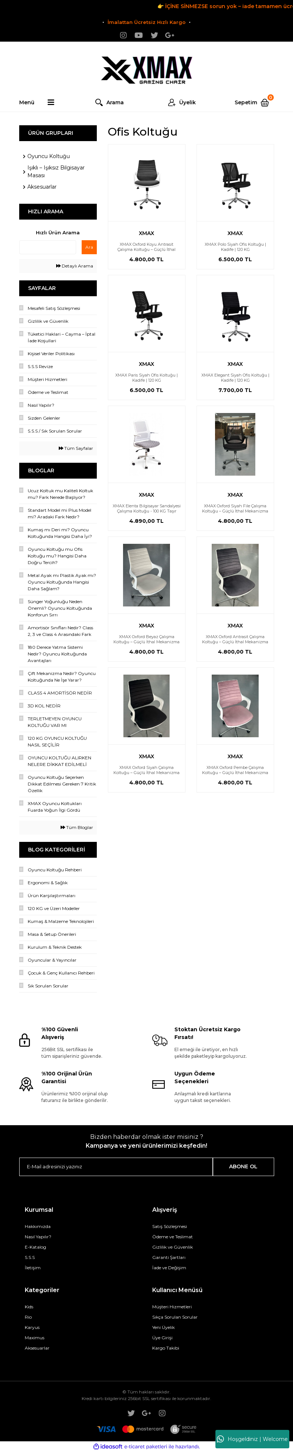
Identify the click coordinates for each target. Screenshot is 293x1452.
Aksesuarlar (37, 1348)
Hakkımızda (38, 1226)
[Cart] (254, 102)
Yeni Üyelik (163, 1327)
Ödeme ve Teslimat (172, 1236)
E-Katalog (35, 1247)
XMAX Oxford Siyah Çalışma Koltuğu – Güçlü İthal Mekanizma (146, 770)
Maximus (34, 1337)
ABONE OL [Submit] (243, 1166)
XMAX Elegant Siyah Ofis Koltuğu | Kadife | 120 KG (235, 377)
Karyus (32, 1327)
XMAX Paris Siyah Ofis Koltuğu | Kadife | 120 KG (146, 377)
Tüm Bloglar (77, 827)
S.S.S (30, 1257)
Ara (89, 247)
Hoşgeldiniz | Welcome (252, 1439)
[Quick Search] (47, 247)
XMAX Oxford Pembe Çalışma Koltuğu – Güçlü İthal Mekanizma (235, 770)
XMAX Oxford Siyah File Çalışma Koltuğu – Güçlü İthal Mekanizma (235, 508)
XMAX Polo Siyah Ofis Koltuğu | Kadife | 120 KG (235, 247)
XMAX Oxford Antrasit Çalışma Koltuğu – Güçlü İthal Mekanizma (235, 639)
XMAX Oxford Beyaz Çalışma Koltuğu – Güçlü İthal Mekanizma (146, 639)
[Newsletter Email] (116, 1167)
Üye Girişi (162, 1337)
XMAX (146, 233)
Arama (115, 102)
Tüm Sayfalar (76, 448)
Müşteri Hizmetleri (172, 1306)
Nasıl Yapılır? (38, 1236)
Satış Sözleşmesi (169, 1226)
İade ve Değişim (169, 1267)
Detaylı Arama (74, 266)
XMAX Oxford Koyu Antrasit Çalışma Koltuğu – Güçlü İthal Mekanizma (146, 249)
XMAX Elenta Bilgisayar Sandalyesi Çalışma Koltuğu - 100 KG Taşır (147, 508)
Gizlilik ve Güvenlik (172, 1247)
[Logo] (146, 67)
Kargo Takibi (165, 1348)
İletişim (33, 1267)
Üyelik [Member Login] (187, 102)
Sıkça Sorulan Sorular (175, 1317)
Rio (28, 1317)
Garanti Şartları (168, 1257)
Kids (29, 1306)
